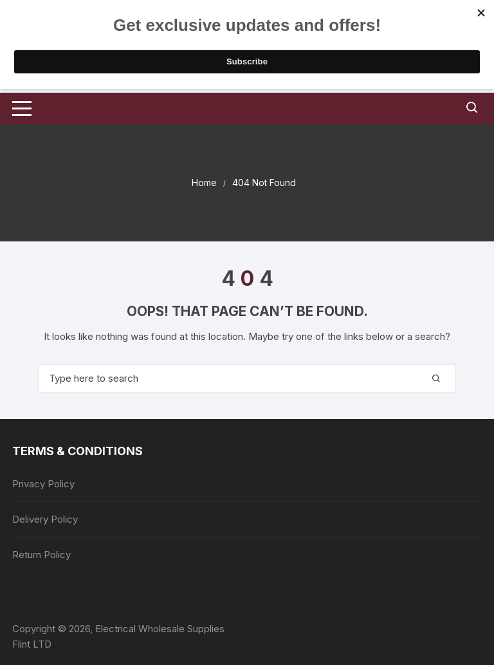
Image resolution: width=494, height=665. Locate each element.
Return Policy (41, 554)
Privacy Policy (43, 484)
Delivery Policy (45, 519)
